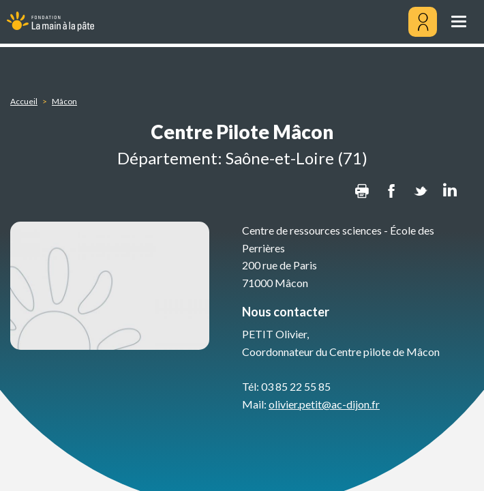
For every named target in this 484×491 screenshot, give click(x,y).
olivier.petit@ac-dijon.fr (324, 404)
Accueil (23, 101)
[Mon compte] (422, 22)
